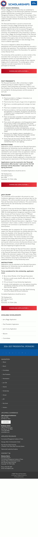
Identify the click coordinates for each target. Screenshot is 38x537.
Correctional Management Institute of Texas (12, 439)
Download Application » (19, 71)
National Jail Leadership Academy (9, 449)
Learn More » (6, 422)
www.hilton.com (5, 432)
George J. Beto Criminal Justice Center (10, 442)
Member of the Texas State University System (13, 446)
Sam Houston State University (8, 444)
